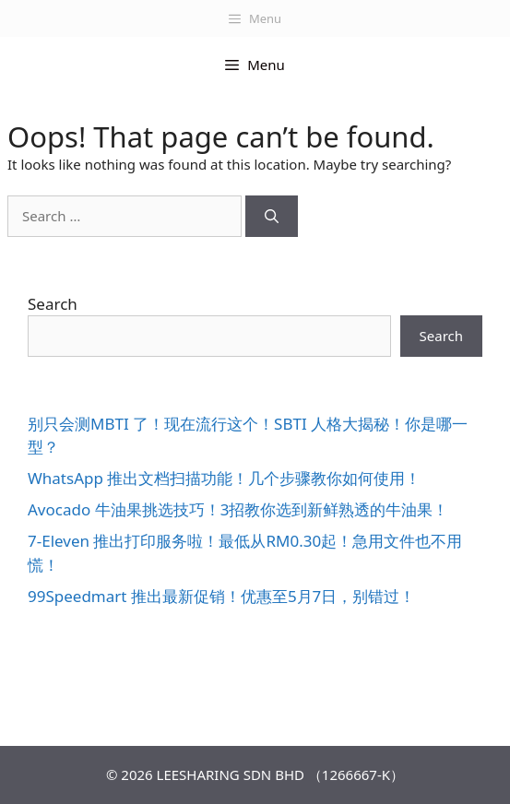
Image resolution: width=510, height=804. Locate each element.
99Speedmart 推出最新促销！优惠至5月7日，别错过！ (221, 596)
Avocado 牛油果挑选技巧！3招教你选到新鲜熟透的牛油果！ (238, 509)
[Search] (271, 216)
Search (52, 303)
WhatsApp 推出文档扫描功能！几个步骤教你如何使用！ (224, 478)
